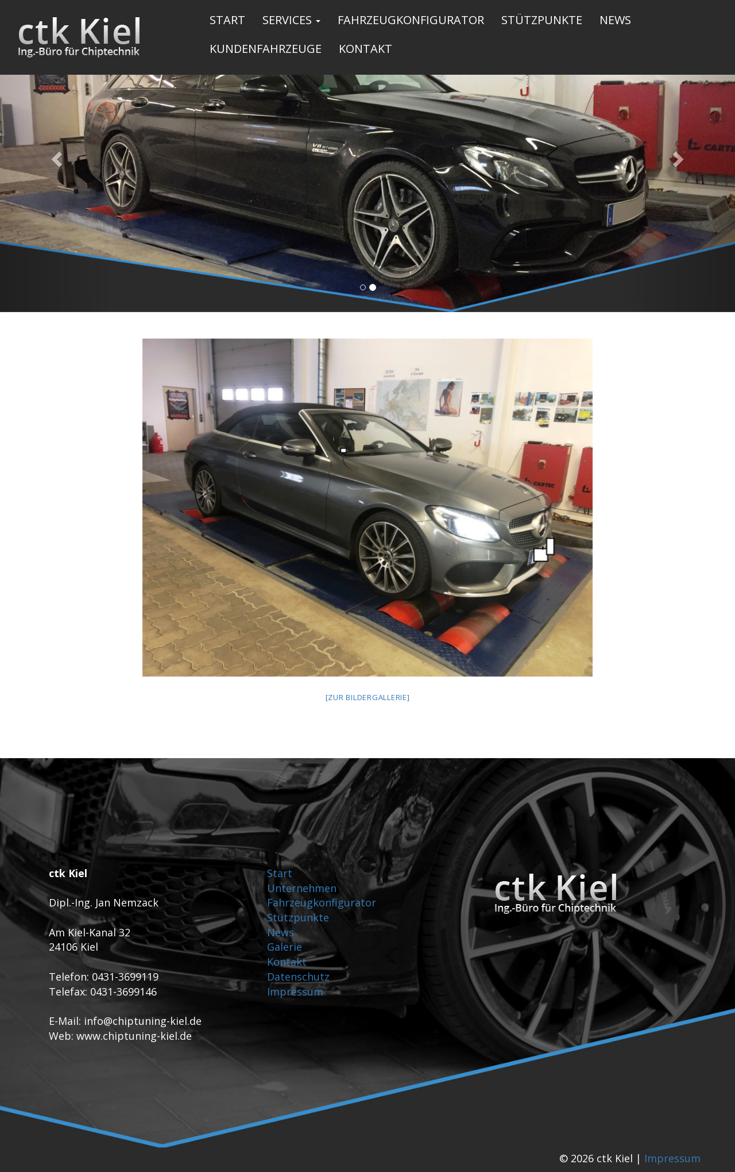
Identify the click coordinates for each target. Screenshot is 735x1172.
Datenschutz (298, 976)
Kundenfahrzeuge (266, 48)
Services (291, 20)
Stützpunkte (541, 20)
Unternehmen (301, 888)
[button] (55, 156)
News (615, 20)
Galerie (284, 947)
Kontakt (365, 48)
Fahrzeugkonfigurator (411, 20)
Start (227, 20)
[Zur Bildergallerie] (368, 697)
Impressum (295, 991)
